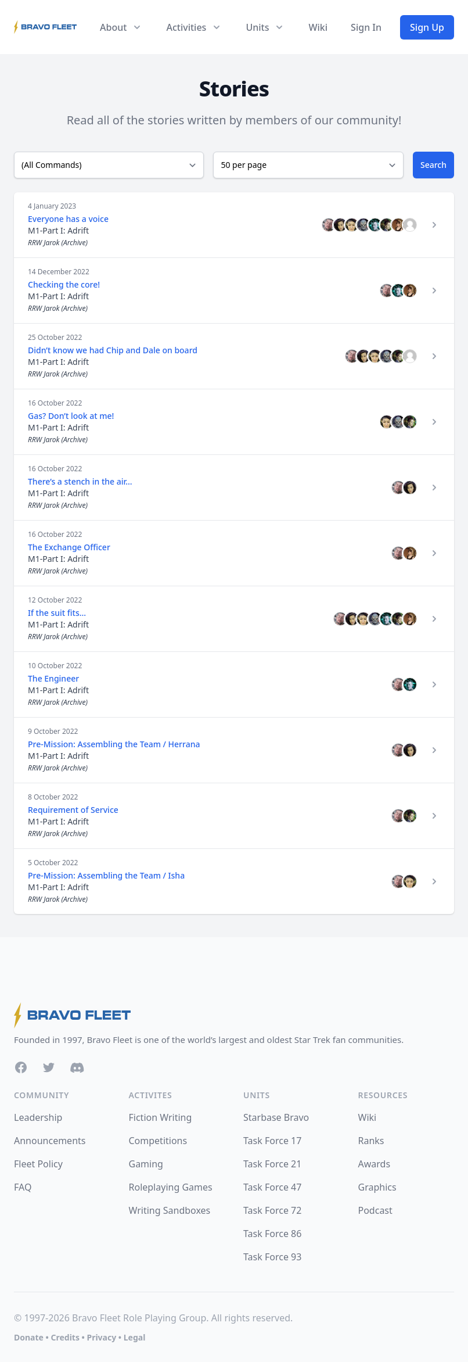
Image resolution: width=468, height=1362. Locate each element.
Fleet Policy (38, 1163)
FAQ (22, 1187)
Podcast (375, 1210)
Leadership (38, 1117)
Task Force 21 (272, 1163)
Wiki (317, 27)
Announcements (49, 1140)
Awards (374, 1163)
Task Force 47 (272, 1187)
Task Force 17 (272, 1140)
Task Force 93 (272, 1256)
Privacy (101, 1337)
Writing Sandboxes (170, 1210)
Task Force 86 (272, 1233)
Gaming (146, 1163)
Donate (29, 1337)
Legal (135, 1337)
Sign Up (427, 27)
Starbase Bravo (276, 1117)
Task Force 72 (272, 1210)
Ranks (371, 1140)
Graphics (377, 1187)
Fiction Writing (160, 1117)
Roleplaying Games (171, 1187)
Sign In (366, 27)
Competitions (158, 1140)
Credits (65, 1337)
